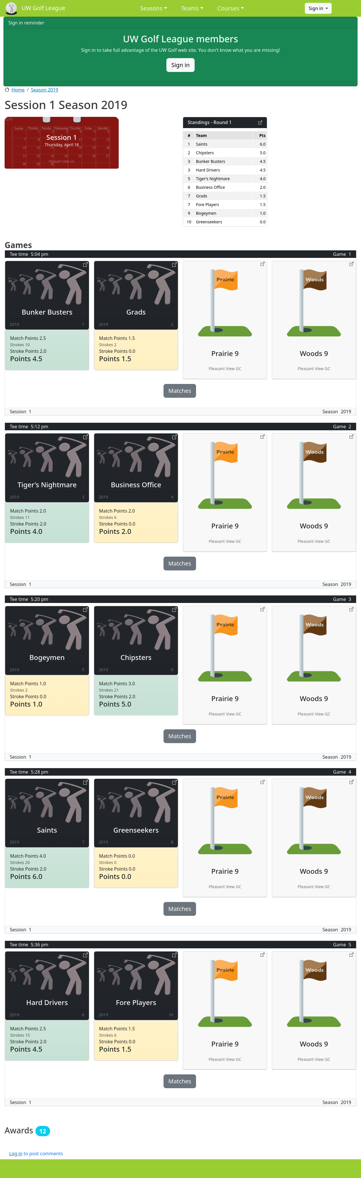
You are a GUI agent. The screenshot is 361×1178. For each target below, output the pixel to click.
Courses (228, 8)
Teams (190, 8)
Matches (179, 391)
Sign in (316, 8)
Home (18, 90)
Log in (15, 1153)
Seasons (151, 8)
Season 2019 (44, 90)
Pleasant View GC (62, 161)
